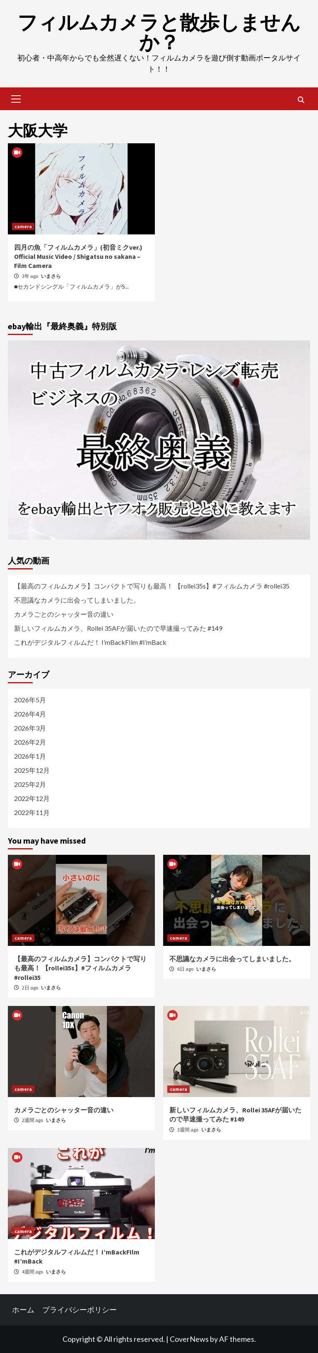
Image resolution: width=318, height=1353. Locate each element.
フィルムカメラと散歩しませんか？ (159, 32)
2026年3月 (30, 728)
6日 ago (185, 969)
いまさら (51, 276)
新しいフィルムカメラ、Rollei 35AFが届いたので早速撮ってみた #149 (118, 628)
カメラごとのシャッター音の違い (63, 614)
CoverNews (189, 1338)
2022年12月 (32, 798)
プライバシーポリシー (79, 1309)
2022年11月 (32, 812)
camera (23, 226)
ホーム (23, 1309)
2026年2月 (30, 742)
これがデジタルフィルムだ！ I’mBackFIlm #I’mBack (90, 642)
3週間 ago (188, 1129)
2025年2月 (30, 784)
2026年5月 (30, 700)
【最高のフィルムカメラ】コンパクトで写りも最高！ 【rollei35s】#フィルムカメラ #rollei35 (151, 586)
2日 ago (30, 987)
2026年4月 (30, 714)
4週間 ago (33, 1272)
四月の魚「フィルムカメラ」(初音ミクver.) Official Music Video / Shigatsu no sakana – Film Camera (78, 256)
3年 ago (30, 276)
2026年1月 (30, 756)
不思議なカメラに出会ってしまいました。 (77, 600)
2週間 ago (33, 1120)
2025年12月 (32, 770)
